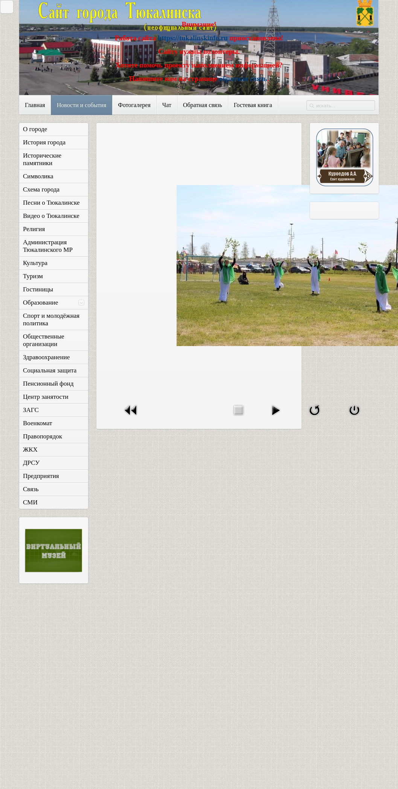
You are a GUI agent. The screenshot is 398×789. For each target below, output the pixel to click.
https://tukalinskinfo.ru (193, 38)
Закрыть (5, 6)
